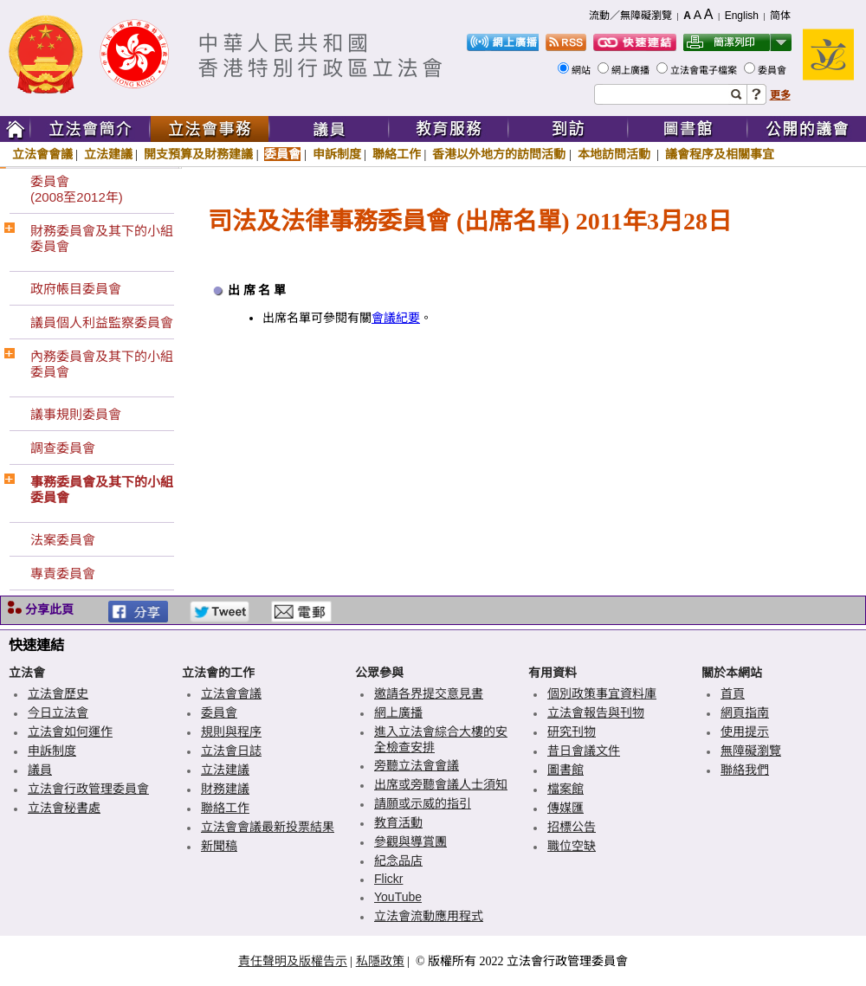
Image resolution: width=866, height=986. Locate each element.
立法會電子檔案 (705, 70)
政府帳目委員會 (75, 288)
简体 (780, 16)
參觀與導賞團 (410, 841)
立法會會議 (42, 154)
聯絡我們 (745, 770)
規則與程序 (231, 731)
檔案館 (565, 789)
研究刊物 (571, 731)
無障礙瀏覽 (751, 750)
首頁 (733, 693)
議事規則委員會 (75, 414)
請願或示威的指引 (422, 803)
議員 (40, 770)
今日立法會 (58, 712)
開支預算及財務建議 (198, 154)
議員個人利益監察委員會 (101, 322)
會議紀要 (396, 318)
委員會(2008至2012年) (76, 189)
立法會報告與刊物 (595, 712)
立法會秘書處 (64, 808)
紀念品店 (398, 860)
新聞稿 (219, 846)
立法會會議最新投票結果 (267, 827)
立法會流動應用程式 (428, 916)
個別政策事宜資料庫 (601, 693)
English (742, 16)
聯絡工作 (396, 154)
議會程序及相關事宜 (719, 154)
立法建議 (108, 154)
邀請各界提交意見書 (428, 693)
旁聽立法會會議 (416, 765)
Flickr (388, 879)
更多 (780, 95)
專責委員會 (62, 573)
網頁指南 (745, 712)
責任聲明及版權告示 (292, 961)
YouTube (398, 897)
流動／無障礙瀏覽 (630, 16)
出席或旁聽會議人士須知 (440, 784)
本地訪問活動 (616, 154)
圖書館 (565, 770)
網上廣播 (631, 70)
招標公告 (571, 827)
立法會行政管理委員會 (88, 789)
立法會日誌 (231, 750)
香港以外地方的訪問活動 (498, 154)
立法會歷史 (58, 693)
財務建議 (225, 789)
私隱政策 (380, 961)
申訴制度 (337, 154)
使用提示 (745, 731)
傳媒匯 (565, 808)
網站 (582, 70)
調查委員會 (62, 448)
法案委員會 (62, 539)
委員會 (773, 70)
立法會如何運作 (70, 731)
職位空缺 (571, 846)
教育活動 (398, 822)
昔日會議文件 (583, 750)
